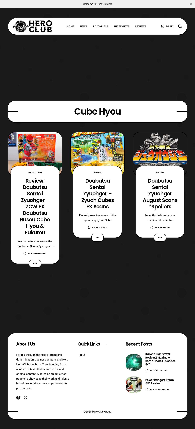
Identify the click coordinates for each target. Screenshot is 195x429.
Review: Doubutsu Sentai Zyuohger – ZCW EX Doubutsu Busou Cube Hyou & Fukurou (35, 206)
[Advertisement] (97, 68)
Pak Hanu (101, 227)
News (83, 26)
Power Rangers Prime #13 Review (159, 381)
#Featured (35, 172)
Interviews (122, 26)
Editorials (100, 26)
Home (70, 26)
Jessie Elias (160, 370)
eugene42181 (39, 253)
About (81, 354)
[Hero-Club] (32, 26)
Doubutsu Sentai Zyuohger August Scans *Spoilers (160, 193)
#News (97, 172)
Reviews (140, 26)
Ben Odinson (161, 389)
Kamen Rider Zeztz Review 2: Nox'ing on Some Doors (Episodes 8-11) (160, 359)
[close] (191, 4)
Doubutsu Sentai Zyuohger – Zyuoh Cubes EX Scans (97, 193)
